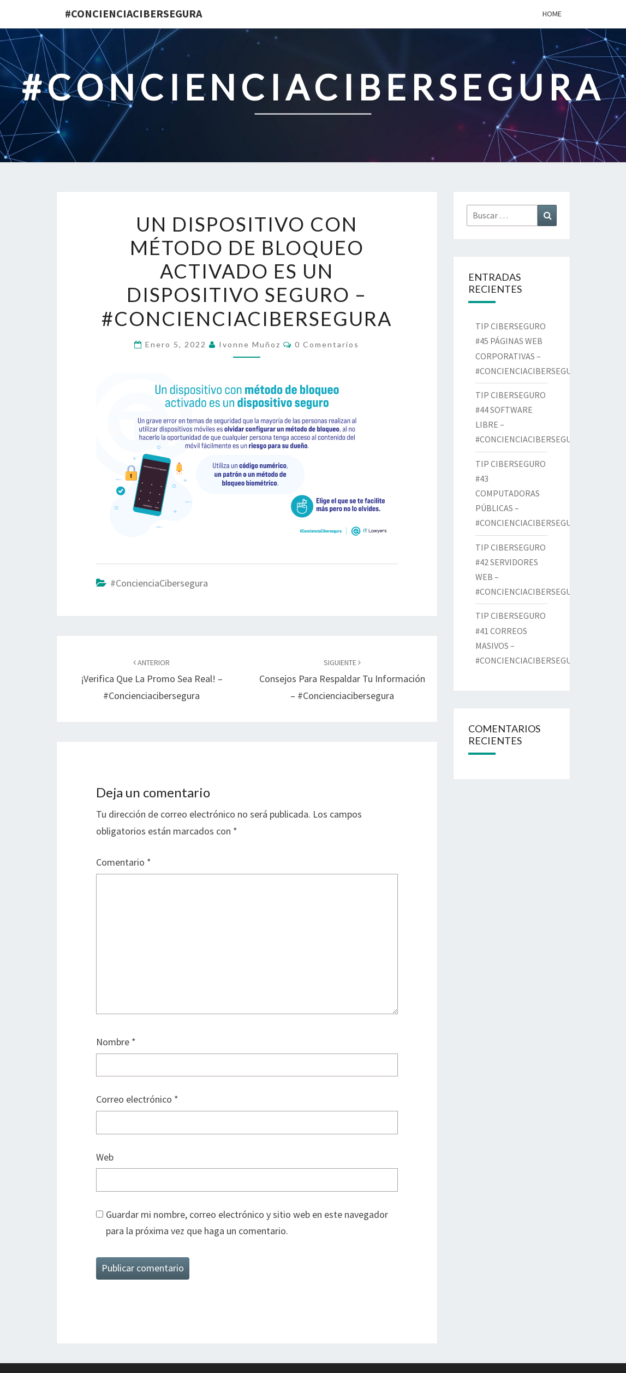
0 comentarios (327, 344)
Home (552, 14)
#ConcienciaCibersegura (133, 13)
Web (105, 1157)
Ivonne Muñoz (250, 344)
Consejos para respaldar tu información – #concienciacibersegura (342, 679)
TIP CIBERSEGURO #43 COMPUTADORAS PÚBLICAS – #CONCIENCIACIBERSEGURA (530, 493)
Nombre (116, 1041)
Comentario (123, 862)
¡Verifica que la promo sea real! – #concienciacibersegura (152, 679)
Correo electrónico (137, 1099)
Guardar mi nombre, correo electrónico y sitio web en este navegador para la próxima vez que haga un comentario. (247, 1223)
